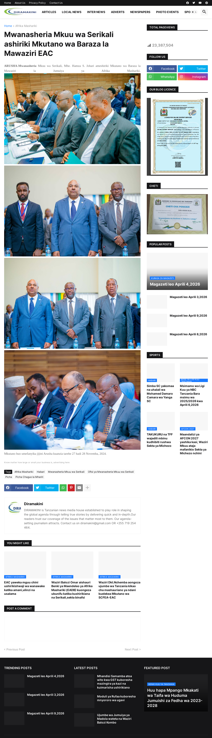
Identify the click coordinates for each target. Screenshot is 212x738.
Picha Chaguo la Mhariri (29, 476)
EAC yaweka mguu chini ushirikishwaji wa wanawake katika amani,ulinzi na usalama (24, 588)
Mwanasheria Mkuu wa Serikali (66, 471)
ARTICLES (49, 12)
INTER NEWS (96, 12)
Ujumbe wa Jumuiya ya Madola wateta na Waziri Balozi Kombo (114, 718)
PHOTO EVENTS (167, 12)
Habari (41, 471)
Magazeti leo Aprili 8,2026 (188, 334)
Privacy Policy (37, 2)
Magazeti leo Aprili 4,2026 (45, 676)
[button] (194, 12)
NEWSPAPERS (140, 12)
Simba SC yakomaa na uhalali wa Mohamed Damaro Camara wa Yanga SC (160, 393)
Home (7, 2)
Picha (8, 476)
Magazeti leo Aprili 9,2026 (188, 315)
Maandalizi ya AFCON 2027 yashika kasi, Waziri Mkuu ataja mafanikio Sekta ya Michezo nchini (194, 444)
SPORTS (190, 12)
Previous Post (15, 649)
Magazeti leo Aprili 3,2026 (188, 297)
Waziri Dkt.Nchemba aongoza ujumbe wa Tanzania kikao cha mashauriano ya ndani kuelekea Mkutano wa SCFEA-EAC (119, 590)
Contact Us (56, 2)
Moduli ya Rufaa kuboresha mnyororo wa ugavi (116, 698)
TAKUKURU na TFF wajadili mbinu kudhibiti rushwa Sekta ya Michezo (160, 440)
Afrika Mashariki (26, 26)
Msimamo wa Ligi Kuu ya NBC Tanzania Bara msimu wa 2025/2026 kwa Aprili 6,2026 (192, 395)
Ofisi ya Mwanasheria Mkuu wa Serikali (111, 471)
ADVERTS (117, 12)
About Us (20, 2)
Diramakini (33, 504)
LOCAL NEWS (71, 12)
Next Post (131, 649)
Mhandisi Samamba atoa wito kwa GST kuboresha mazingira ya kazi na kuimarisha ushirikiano (114, 681)
